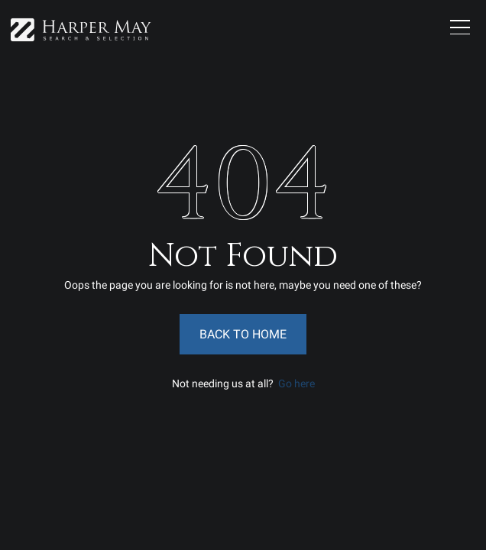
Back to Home (243, 334)
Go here (296, 383)
